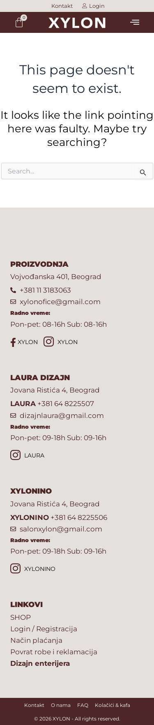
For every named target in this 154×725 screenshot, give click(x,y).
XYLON (24, 342)
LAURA (27, 456)
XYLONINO (32, 569)
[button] (134, 22)
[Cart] (19, 22)
